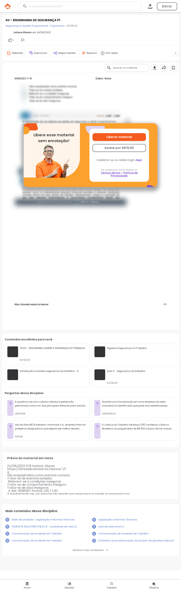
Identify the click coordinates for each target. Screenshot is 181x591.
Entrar (167, 6)
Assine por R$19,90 (119, 148)
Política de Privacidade (124, 174)
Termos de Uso (110, 173)
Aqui (138, 160)
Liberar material (119, 137)
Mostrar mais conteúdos (90, 550)
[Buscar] (73, 6)
